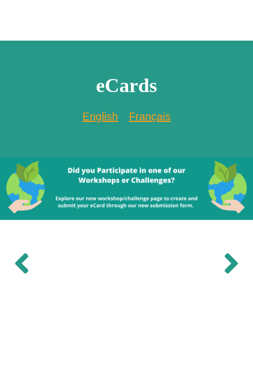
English (100, 116)
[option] (149, 116)
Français (149, 116)
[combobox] (100, 116)
